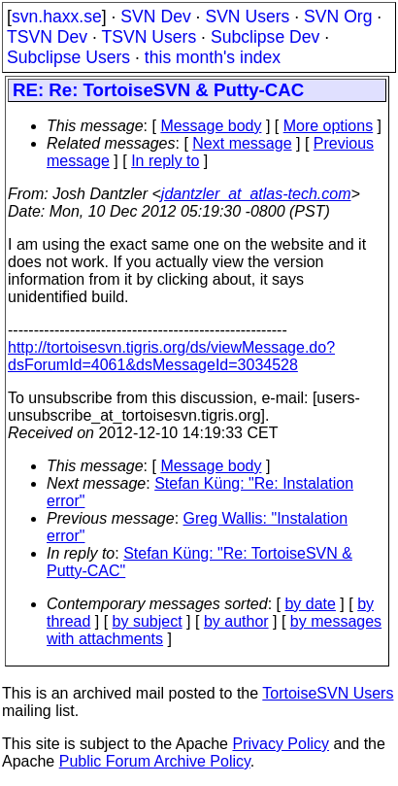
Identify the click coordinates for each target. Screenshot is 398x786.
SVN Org (338, 16)
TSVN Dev (47, 37)
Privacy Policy (280, 743)
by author (236, 621)
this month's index (213, 57)
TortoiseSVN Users (327, 693)
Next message (241, 143)
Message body (210, 126)
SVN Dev (155, 16)
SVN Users (247, 16)
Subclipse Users (68, 57)
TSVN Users (148, 37)
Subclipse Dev (265, 37)
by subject (147, 621)
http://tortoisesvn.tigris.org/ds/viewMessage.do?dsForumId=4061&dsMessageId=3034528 (171, 356)
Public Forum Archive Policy (154, 761)
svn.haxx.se (57, 16)
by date (309, 604)
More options (328, 126)
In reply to (165, 161)
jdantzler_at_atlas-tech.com (256, 194)
